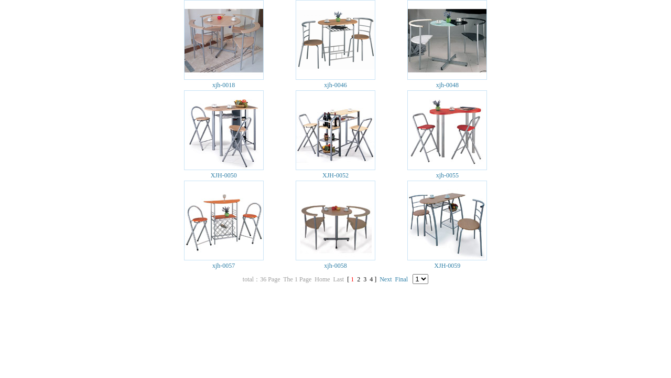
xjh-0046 (335, 85)
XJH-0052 (335, 175)
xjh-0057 (223, 265)
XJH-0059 (447, 265)
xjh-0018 (223, 85)
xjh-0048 (447, 85)
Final (401, 279)
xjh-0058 (335, 265)
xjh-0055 (447, 175)
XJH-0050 (224, 175)
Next (386, 279)
